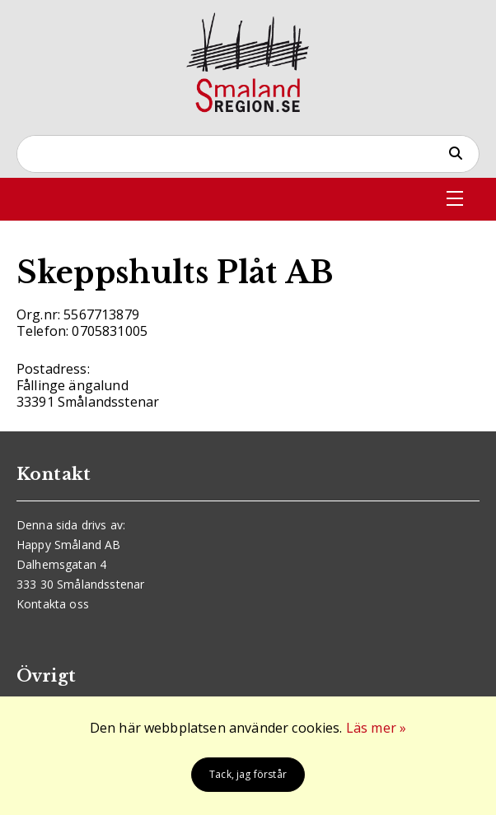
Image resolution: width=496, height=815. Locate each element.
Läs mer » (376, 728)
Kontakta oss (52, 604)
